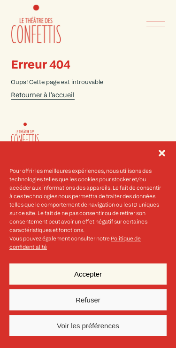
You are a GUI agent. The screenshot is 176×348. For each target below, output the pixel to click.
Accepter (88, 274)
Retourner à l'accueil (43, 96)
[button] (162, 153)
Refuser (88, 300)
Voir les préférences (88, 326)
